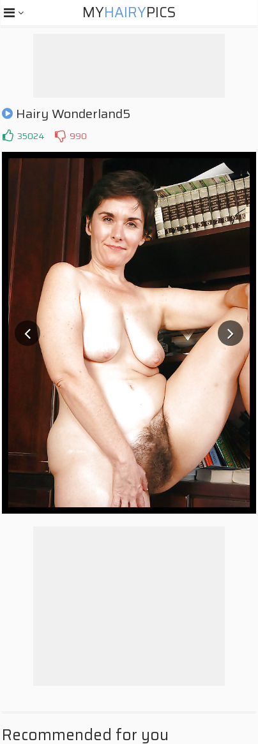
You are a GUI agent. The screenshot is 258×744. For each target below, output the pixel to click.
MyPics (129, 12)
